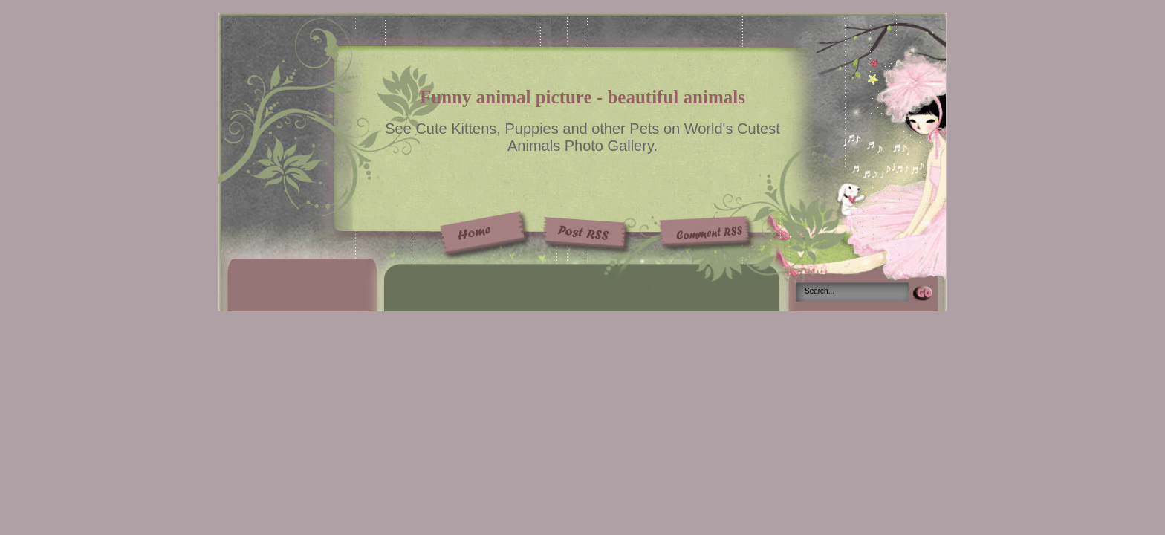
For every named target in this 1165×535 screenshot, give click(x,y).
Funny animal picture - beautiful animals (582, 97)
